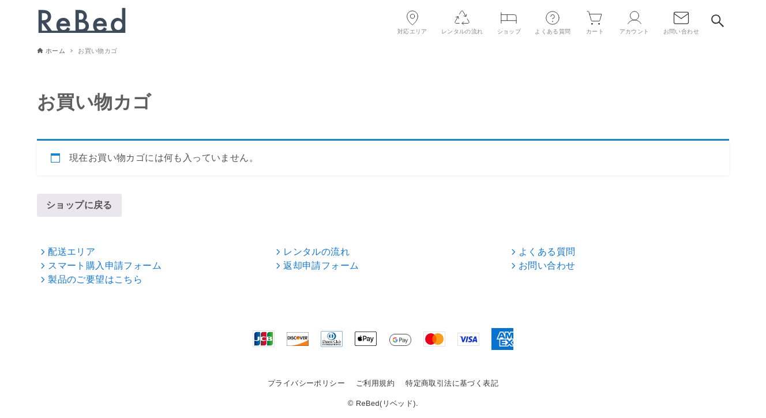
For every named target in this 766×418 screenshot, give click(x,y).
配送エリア (67, 252)
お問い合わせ (542, 265)
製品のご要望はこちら (90, 279)
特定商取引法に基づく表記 (451, 383)
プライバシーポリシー (306, 383)
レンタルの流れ (311, 252)
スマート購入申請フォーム (100, 265)
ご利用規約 (375, 383)
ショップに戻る (79, 205)
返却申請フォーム (316, 265)
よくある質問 (542, 252)
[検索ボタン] (717, 20)
